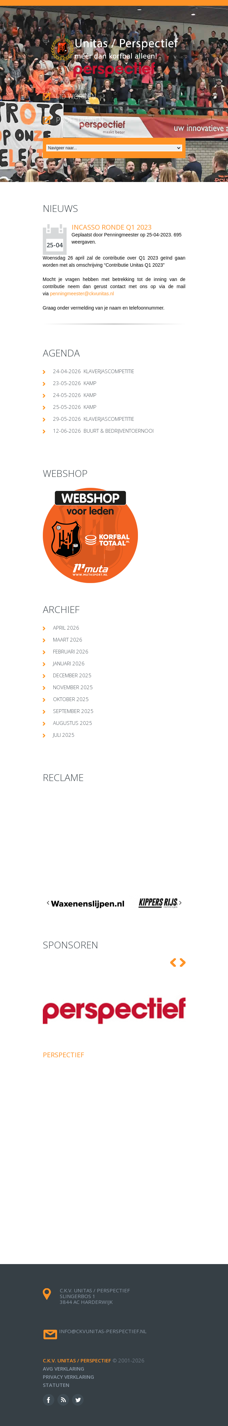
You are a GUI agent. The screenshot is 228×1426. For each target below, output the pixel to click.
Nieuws (60, 208)
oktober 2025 (71, 699)
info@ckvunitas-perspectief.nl (102, 1331)
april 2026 (66, 627)
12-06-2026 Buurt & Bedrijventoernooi (103, 430)
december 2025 (72, 675)
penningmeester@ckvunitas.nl (82, 293)
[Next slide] (180, 903)
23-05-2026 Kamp (75, 383)
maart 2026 (67, 639)
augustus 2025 (72, 722)
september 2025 (73, 711)
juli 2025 (63, 734)
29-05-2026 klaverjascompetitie (93, 418)
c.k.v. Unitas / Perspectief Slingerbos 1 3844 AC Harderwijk (95, 1296)
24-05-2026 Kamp (75, 395)
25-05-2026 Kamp (75, 406)
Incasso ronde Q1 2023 (112, 227)
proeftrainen (79, 120)
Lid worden (76, 96)
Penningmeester (121, 234)
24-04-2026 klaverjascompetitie (93, 371)
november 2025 (73, 687)
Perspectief (63, 1054)
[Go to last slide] (48, 903)
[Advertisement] (114, 839)
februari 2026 (70, 651)
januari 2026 (69, 663)
